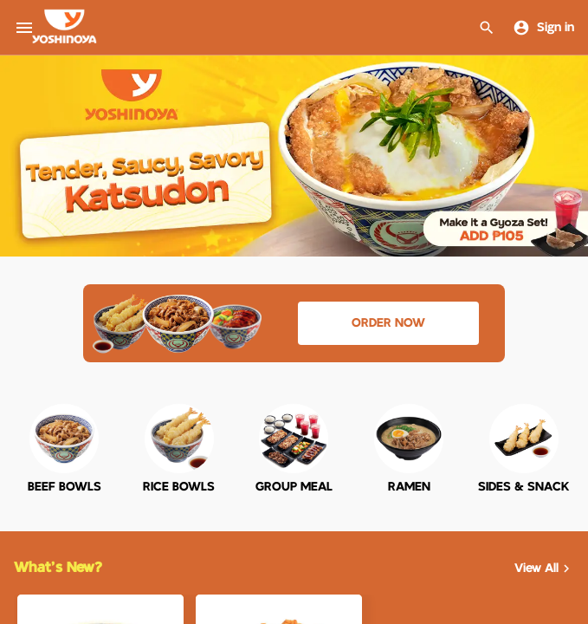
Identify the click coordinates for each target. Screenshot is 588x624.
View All (544, 568)
